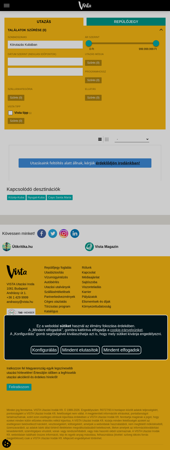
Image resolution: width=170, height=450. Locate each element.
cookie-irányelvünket (126, 330)
